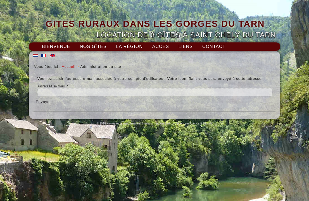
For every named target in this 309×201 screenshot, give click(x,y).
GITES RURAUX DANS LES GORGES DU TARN (155, 24)
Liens (186, 46)
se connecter (175, 123)
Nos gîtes (93, 46)
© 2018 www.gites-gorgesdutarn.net (119, 123)
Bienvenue (56, 46)
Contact (213, 46)
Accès (160, 46)
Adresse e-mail (52, 86)
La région (129, 46)
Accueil (68, 66)
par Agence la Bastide (198, 123)
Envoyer (43, 102)
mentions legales (154, 123)
